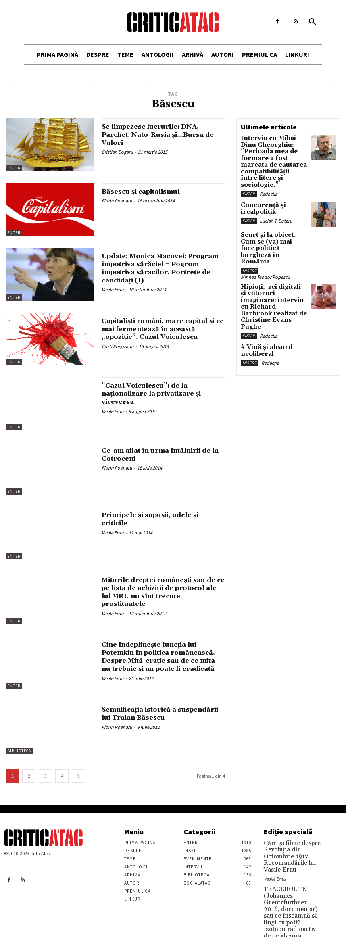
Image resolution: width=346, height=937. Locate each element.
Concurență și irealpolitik (273, 185)
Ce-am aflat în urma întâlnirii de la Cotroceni (158, 454)
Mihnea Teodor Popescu (265, 241)
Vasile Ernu (113, 289)
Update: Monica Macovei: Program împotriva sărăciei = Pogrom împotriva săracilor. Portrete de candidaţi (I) (159, 267)
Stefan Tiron (276, 923)
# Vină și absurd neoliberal (261, 295)
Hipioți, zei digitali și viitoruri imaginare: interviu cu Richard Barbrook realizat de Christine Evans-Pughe (270, 261)
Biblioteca (19, 750)
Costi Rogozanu (118, 354)
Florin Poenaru (117, 201)
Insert (249, 234)
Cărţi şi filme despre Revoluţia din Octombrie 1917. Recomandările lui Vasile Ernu (292, 851)
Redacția (268, 173)
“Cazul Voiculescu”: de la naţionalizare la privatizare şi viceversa (158, 393)
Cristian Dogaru (117, 152)
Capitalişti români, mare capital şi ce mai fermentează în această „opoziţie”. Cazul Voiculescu (163, 332)
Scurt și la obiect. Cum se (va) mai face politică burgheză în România (272, 221)
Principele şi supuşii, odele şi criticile (159, 519)
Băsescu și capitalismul (147, 191)
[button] (312, 22)
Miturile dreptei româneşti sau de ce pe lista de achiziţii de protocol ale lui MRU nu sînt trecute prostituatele (162, 591)
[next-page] (78, 776)
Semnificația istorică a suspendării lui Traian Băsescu (162, 713)
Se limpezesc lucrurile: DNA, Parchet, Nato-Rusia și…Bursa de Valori (159, 134)
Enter (14, 168)
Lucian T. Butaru (276, 193)
